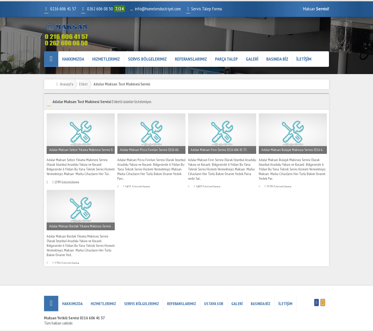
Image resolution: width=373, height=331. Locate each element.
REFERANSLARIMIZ (191, 59)
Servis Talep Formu (204, 9)
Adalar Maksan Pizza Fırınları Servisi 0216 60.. (149, 149)
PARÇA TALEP (226, 59)
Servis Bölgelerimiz (147, 59)
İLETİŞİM (303, 59)
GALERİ (252, 59)
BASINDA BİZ (277, 59)
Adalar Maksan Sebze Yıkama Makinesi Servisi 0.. (81, 149)
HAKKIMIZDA (73, 59)
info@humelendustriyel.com (158, 9)
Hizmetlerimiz (106, 59)
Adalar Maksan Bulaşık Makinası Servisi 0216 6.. (292, 149)
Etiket (83, 84)
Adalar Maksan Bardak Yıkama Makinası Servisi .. (81, 226)
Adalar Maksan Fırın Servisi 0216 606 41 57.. (219, 149)
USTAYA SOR (213, 303)
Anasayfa (66, 84)
